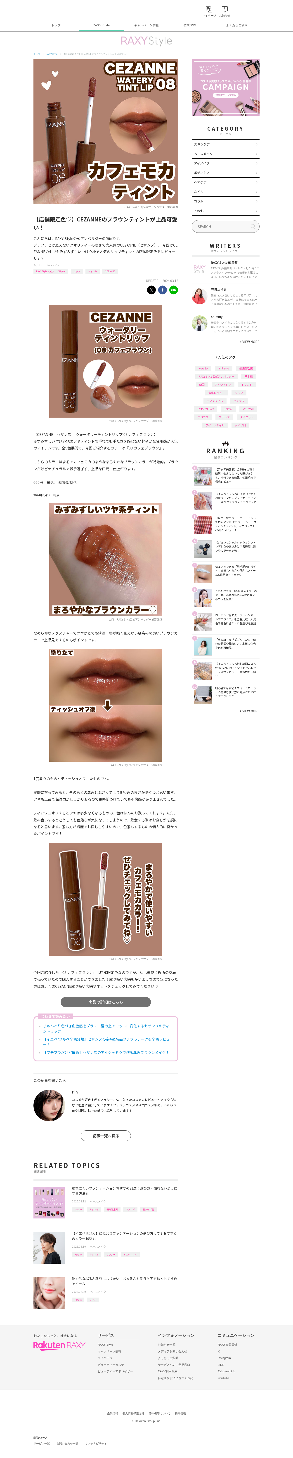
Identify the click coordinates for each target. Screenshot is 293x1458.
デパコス (203, 417)
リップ (76, 271)
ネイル (198, 191)
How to (78, 1209)
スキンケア (202, 144)
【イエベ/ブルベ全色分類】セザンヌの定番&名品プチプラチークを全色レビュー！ (106, 1041)
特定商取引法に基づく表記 (175, 1378)
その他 (198, 210)
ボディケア (202, 172)
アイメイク (202, 163)
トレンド (246, 384)
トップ (56, 25)
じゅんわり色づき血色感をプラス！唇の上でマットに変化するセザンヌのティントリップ (106, 1028)
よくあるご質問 (237, 25)
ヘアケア (200, 182)
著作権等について (159, 1413)
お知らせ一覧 (166, 1344)
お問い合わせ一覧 (67, 1443)
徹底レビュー (216, 393)
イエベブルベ (130, 1254)
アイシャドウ (223, 384)
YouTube (223, 1378)
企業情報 (112, 1413)
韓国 (202, 384)
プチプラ (239, 401)
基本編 (249, 376)
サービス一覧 (41, 1443)
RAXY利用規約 (167, 1371)
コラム (198, 201)
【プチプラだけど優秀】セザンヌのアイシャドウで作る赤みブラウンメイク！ (106, 1052)
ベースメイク (52, 265)
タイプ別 (240, 425)
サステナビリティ (96, 1443)
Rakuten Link (226, 1371)
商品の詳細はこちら (106, 1002)
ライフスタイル (215, 425)
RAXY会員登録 (227, 1344)
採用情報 (180, 1413)
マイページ (105, 1358)
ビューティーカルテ (111, 1364)
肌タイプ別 (148, 1209)
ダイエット (247, 417)
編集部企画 (112, 1209)
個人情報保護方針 (133, 1413)
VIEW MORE (250, 341)
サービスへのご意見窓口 (174, 1364)
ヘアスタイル (215, 401)
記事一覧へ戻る (105, 1135)
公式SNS (190, 25)
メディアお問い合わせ (172, 1351)
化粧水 (228, 409)
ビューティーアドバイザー (115, 1371)
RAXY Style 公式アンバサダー (51, 271)
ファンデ (130, 1209)
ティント (92, 271)
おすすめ (94, 1209)
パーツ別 (248, 409)
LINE (221, 1364)
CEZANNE (110, 271)
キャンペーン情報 (146, 25)
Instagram (224, 1358)
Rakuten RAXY (53, 10)
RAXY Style (101, 25)
